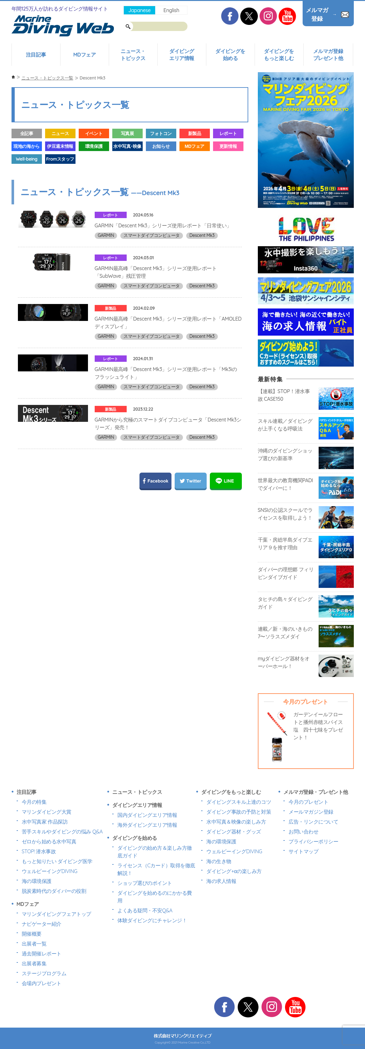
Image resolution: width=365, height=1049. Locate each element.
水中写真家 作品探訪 (45, 821)
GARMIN (106, 235)
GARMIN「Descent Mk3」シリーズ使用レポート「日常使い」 (163, 225)
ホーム (13, 77)
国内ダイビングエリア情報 (147, 815)
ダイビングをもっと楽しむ (279, 54)
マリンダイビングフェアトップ (56, 914)
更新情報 (228, 146)
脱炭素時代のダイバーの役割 (54, 891)
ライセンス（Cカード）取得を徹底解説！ (156, 869)
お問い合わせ (303, 831)
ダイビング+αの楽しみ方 (233, 871)
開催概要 (32, 934)
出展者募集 (34, 963)
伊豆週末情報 (60, 146)
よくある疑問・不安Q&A (144, 910)
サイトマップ (303, 851)
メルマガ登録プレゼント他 (328, 54)
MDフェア (84, 54)
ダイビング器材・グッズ (233, 831)
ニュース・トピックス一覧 (47, 78)
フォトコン (161, 133)
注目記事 (36, 54)
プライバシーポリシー (313, 841)
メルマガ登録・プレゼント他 (315, 792)
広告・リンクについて (313, 821)
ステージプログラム (44, 973)
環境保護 (93, 146)
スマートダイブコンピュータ (151, 235)
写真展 (127, 133)
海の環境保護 (37, 881)
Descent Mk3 (202, 235)
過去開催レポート (41, 953)
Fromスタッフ (60, 159)
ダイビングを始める (230, 54)
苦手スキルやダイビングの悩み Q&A (62, 831)
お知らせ (161, 146)
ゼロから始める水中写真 (49, 841)
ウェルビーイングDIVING (49, 871)
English (171, 10)
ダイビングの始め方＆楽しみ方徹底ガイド (154, 852)
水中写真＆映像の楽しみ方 (236, 821)
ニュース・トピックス (133, 54)
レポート (228, 133)
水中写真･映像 (127, 146)
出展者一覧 (34, 943)
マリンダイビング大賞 (46, 812)
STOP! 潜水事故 (39, 851)
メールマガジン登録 (311, 812)
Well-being (26, 159)
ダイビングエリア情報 (181, 54)
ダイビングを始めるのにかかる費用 (154, 897)
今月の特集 (34, 802)
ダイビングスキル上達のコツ (238, 802)
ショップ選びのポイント (144, 883)
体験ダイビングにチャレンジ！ (152, 920)
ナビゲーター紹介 (41, 924)
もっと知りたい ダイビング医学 (57, 861)
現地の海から (26, 146)
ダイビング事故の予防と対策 (238, 812)
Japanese (139, 10)
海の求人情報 (221, 881)
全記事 (26, 133)
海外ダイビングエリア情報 (147, 825)
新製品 (194, 133)
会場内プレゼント (41, 983)
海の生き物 (218, 861)
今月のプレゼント (308, 802)
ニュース (60, 133)
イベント (93, 133)
